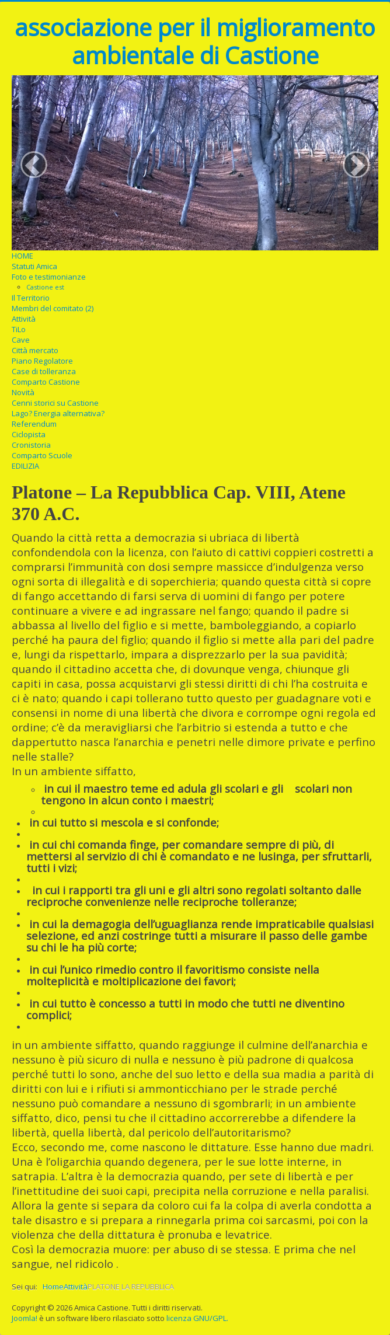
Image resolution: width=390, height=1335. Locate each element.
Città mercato (35, 350)
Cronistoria (31, 445)
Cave (21, 339)
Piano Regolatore (42, 360)
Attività (24, 318)
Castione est (45, 287)
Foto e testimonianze (49, 276)
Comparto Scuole (42, 455)
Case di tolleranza (44, 371)
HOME (22, 255)
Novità (23, 392)
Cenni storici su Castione (55, 403)
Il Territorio (31, 297)
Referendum (34, 424)
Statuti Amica (34, 266)
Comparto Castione (46, 382)
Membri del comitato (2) (52, 308)
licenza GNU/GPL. (197, 1318)
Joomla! (24, 1318)
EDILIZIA (25, 466)
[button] (33, 164)
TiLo (19, 329)
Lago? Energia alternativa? (58, 413)
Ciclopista (29, 434)
